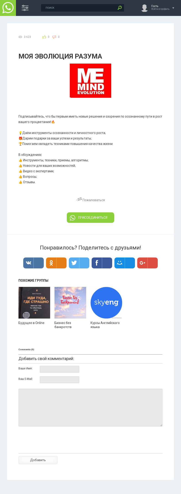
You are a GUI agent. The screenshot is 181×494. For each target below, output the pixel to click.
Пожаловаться (90, 200)
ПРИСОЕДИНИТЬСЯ (88, 218)
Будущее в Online (31, 323)
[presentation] (53, 448)
